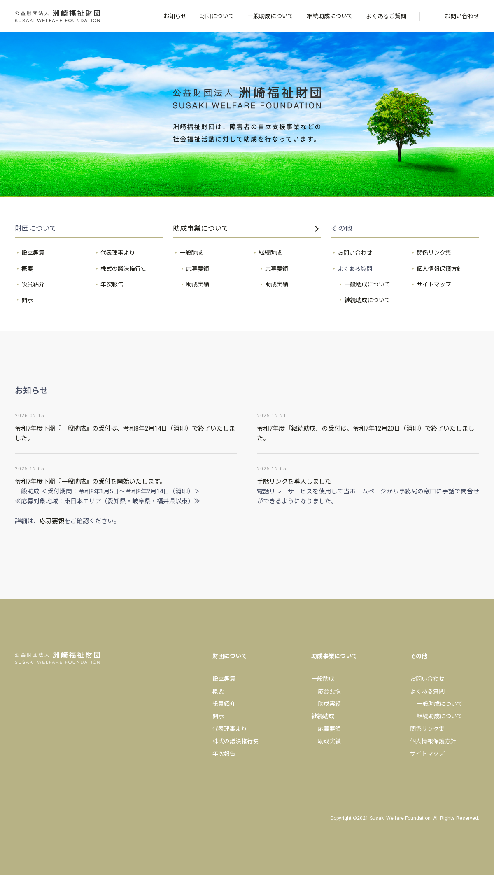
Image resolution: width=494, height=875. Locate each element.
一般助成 (191, 252)
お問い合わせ (462, 16)
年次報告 (112, 284)
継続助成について (330, 16)
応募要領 (197, 268)
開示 (27, 300)
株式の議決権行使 (123, 268)
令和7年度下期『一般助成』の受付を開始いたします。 (90, 481)
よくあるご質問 (386, 16)
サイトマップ (434, 284)
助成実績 (197, 284)
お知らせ (174, 16)
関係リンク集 (434, 252)
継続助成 (270, 252)
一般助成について (270, 16)
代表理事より (117, 252)
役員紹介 (32, 284)
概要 (27, 268)
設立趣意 (32, 252)
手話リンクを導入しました (294, 481)
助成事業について (200, 228)
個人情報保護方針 (440, 268)
